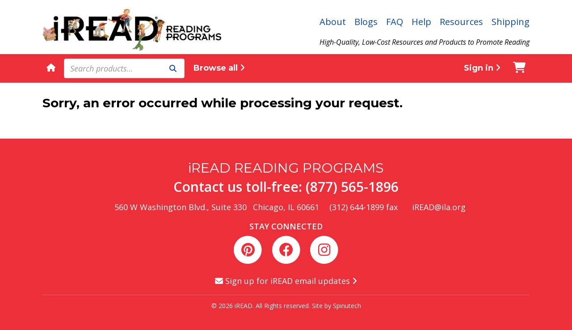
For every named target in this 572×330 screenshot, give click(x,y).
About (333, 22)
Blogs (366, 22)
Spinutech (347, 305)
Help (421, 22)
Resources (461, 22)
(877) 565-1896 (352, 187)
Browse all (219, 68)
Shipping (511, 22)
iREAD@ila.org (439, 207)
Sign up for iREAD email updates (286, 280)
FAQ (394, 22)
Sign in (482, 68)
